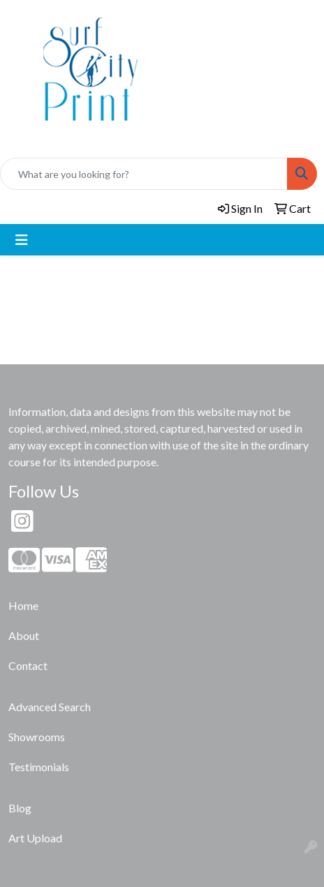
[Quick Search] (144, 174)
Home (23, 605)
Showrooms (36, 736)
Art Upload (35, 837)
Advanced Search (49, 706)
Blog (19, 807)
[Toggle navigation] (21, 240)
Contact (27, 665)
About (23, 635)
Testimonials (38, 766)
